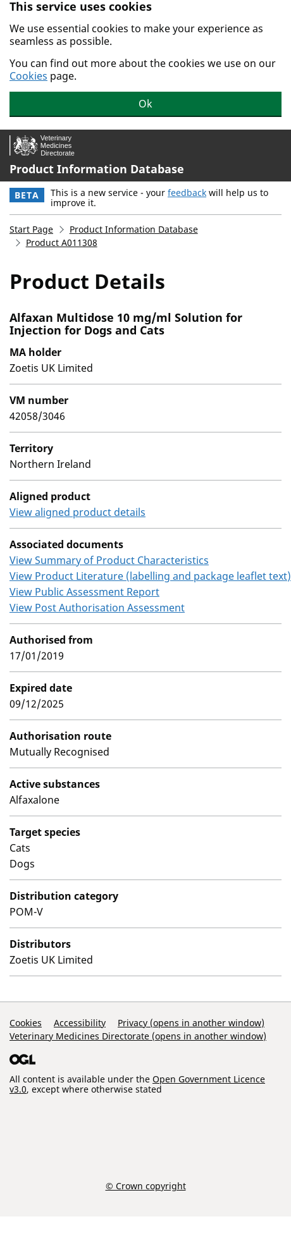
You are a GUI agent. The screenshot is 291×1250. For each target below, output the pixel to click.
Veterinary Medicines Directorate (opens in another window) (137, 1036)
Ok (145, 104)
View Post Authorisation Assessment (97, 608)
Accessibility (80, 1023)
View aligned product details (77, 512)
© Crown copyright (146, 1185)
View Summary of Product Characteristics (109, 560)
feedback (187, 193)
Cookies (28, 76)
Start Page (31, 229)
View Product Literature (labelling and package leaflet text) (150, 576)
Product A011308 (61, 242)
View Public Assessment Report (84, 592)
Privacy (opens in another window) (191, 1023)
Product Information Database (96, 168)
